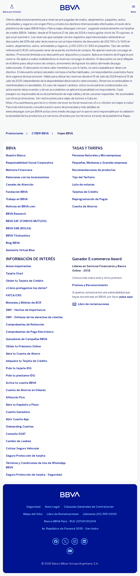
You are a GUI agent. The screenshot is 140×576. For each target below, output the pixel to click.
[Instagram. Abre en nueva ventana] (74, 541)
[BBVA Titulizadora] (18, 235)
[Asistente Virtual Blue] (20, 250)
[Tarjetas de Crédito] (85, 192)
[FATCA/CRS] (14, 295)
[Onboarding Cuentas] (20, 426)
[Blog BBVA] (13, 243)
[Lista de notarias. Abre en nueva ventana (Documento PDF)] (83, 184)
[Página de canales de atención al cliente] (19, 184)
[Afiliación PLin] (15, 397)
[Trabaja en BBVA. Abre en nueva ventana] (17, 199)
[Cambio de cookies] (18, 441)
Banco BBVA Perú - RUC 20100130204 (70, 521)
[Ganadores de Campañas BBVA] (26, 339)
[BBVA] (70, 494)
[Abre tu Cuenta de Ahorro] (23, 354)
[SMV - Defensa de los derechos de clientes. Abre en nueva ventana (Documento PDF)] (34, 317)
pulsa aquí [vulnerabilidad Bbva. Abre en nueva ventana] (126, 296)
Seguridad (33, 506)
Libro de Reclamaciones (63, 514)
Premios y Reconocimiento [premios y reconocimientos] (90, 285)
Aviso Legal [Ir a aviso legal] (52, 506)
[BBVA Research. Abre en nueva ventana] (16, 214)
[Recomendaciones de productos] (93, 170)
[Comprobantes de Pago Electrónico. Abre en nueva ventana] (29, 332)
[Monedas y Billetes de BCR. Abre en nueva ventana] (23, 302)
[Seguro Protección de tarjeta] (25, 456)
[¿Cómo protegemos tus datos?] (26, 288)
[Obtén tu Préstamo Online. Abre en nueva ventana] (23, 346)
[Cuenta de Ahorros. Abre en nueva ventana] (84, 206)
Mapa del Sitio (32, 514)
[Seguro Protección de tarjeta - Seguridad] (34, 474)
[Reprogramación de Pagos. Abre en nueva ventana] (90, 199)
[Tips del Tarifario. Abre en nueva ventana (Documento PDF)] (83, 177)
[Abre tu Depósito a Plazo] (22, 405)
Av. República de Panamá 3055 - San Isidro (70, 528)
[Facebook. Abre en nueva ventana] (55, 541)
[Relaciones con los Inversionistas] (27, 177)
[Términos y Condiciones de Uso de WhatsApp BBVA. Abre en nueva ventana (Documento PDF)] (37, 465)
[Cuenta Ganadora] (18, 412)
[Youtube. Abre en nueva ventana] (70, 551)
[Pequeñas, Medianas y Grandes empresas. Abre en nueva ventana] (99, 163)
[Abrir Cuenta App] (17, 419)
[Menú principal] (133, 8)
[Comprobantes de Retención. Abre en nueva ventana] (25, 324)
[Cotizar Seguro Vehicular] (22, 448)
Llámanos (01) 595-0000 (100, 514)
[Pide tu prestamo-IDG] (20, 375)
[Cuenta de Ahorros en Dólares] (26, 390)
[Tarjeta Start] (14, 273)
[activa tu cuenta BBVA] (21, 383)
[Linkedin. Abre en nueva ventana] (84, 541)
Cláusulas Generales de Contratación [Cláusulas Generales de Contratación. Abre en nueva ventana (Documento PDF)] (89, 506)
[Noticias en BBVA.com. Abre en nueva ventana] (20, 206)
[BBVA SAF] (26, 221)
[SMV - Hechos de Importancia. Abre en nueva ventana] (25, 310)
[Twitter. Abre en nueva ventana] (65, 541)
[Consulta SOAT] (16, 434)
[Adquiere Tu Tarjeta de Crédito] (26, 361)
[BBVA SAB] (18, 228)
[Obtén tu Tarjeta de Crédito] (24, 281)
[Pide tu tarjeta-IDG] (19, 368)
